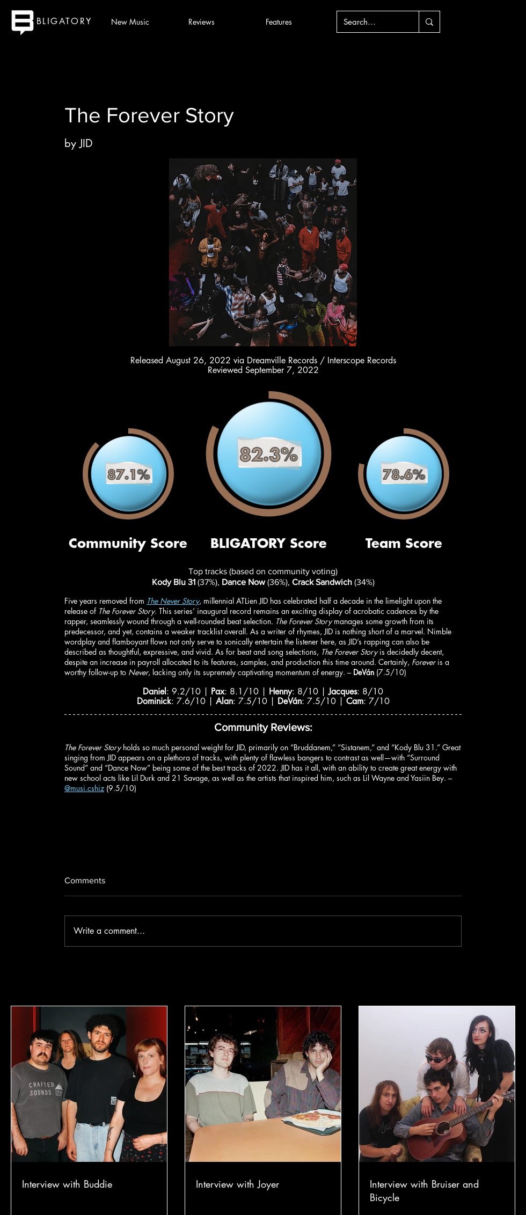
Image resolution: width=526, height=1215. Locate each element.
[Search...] (370, 21)
